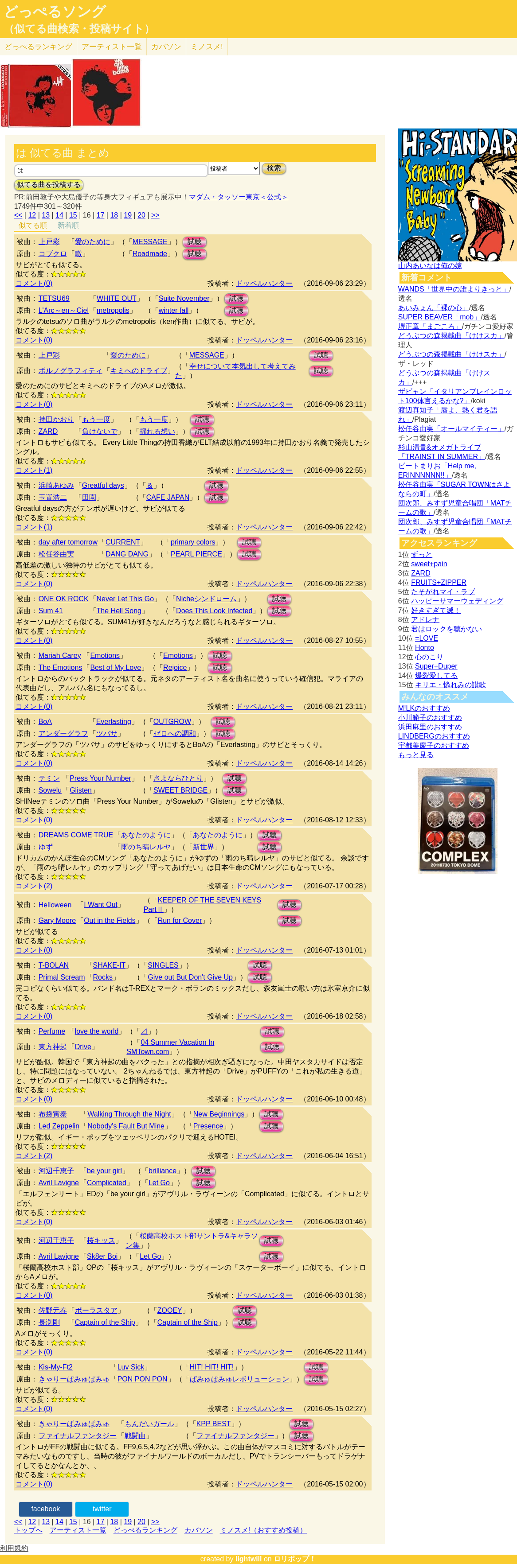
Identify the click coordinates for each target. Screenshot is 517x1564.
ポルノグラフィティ (70, 370)
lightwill (248, 1559)
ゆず (46, 847)
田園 (89, 497)
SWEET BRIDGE (180, 790)
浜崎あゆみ (56, 485)
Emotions (105, 655)
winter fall (174, 310)
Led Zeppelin (59, 1126)
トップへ (28, 1530)
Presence (208, 1126)
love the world (97, 1031)
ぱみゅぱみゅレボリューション (239, 1379)
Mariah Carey (60, 655)
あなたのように (146, 835)
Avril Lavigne (59, 1183)
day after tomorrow (68, 542)
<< (18, 215)
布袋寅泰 (53, 1114)
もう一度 (96, 419)
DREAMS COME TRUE (76, 835)
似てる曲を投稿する (49, 184)
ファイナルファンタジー (78, 1436)
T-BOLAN (54, 965)
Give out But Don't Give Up (190, 977)
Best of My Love (115, 667)
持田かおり (56, 419)
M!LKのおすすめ (424, 708)
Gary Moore (57, 920)
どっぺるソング (55, 11)
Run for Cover (180, 920)
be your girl (104, 1171)
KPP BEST (213, 1424)
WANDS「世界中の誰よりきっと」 (453, 289)
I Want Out (101, 904)
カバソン (166, 47)
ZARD (48, 431)
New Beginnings (219, 1114)
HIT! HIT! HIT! (212, 1367)
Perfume (52, 1031)
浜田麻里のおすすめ (430, 727)
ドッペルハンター (264, 283)
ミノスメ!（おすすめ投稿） (263, 1530)
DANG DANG (127, 554)
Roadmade (150, 253)
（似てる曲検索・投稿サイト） (79, 29)
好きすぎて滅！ (436, 610)
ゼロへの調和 (174, 733)
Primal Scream (62, 977)
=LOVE (426, 638)
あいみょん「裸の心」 (433, 307)
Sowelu (50, 790)
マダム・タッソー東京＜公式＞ (238, 197)
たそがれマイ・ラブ (443, 591)
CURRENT (123, 542)
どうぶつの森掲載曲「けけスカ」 (451, 335)
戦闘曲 (135, 1436)
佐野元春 (53, 1310)
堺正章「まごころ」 (430, 326)
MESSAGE (150, 241)
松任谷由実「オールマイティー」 (451, 428)
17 (101, 215)
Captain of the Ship (105, 1322)
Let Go (159, 1183)
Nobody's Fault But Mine (125, 1126)
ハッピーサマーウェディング (457, 601)
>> (155, 215)
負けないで (100, 431)
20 (141, 215)
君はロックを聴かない (446, 629)
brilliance (162, 1171)
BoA (45, 721)
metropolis (113, 310)
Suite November (184, 298)
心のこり (429, 657)
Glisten (81, 790)
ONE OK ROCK (64, 599)
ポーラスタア (96, 1310)
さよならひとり (178, 778)
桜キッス (101, 1240)
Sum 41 (51, 611)
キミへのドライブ (138, 370)
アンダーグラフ (63, 733)
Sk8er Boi (102, 1256)
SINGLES (163, 965)
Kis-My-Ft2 (56, 1367)
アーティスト (112, 47)
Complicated (106, 1183)
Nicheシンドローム (206, 599)
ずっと (421, 554)
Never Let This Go (125, 599)
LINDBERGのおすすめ (434, 736)
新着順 (68, 225)
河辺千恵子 (56, 1171)
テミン (49, 778)
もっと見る (416, 755)
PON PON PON (143, 1379)
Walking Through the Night (129, 1114)
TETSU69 (54, 298)
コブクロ (53, 253)
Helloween (55, 905)
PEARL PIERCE (196, 554)
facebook (45, 1509)
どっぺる (38, 47)
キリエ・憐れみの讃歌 (450, 685)
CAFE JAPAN (168, 497)
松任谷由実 (56, 554)
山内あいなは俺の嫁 (430, 265)
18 (114, 215)
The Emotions (60, 667)
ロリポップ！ (295, 1559)
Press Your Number (100, 778)
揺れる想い (157, 431)
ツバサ (107, 733)
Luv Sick (131, 1367)
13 (46, 215)
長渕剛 (49, 1322)
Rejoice (175, 667)
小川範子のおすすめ (430, 717)
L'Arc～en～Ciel (64, 310)
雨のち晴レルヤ (146, 847)
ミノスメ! (207, 47)
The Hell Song (119, 611)
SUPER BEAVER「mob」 (439, 317)
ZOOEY (169, 1310)
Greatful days (103, 485)
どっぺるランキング (145, 1530)
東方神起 (53, 1046)
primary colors (193, 542)
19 (128, 215)
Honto (424, 647)
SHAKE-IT (109, 965)
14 (59, 215)
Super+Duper (436, 666)
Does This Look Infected (214, 611)
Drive (83, 1046)
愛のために (92, 241)
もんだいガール (149, 1424)
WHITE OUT (117, 298)
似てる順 (33, 225)
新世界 (203, 847)
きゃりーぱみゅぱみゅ (74, 1379)
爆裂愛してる (436, 675)
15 (73, 215)
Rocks (103, 977)
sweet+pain (429, 564)
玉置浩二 (53, 497)
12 (32, 215)
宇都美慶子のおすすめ (433, 745)
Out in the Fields (110, 920)
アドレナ (425, 619)
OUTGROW (172, 721)
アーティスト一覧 (78, 1530)
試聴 (195, 241)
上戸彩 (49, 241)
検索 (274, 168)
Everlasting (113, 721)
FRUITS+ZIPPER (438, 582)
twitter (102, 1509)
